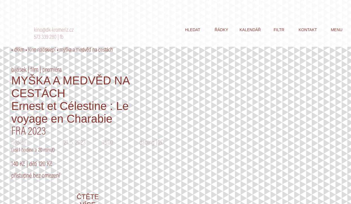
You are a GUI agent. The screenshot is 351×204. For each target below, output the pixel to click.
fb (62, 38)
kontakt (307, 29)
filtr (279, 29)
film (34, 70)
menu (336, 29)
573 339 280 (45, 38)
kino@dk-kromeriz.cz (54, 30)
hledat (192, 29)
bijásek (19, 70)
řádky (221, 29)
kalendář (250, 29)
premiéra (52, 70)
